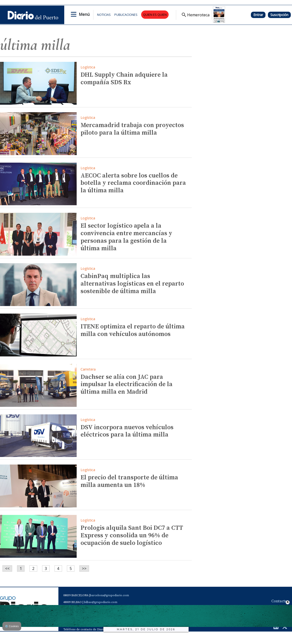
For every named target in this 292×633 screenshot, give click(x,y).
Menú (84, 14)
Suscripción (279, 14)
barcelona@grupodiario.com (109, 595)
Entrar (258, 14)
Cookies (12, 626)
